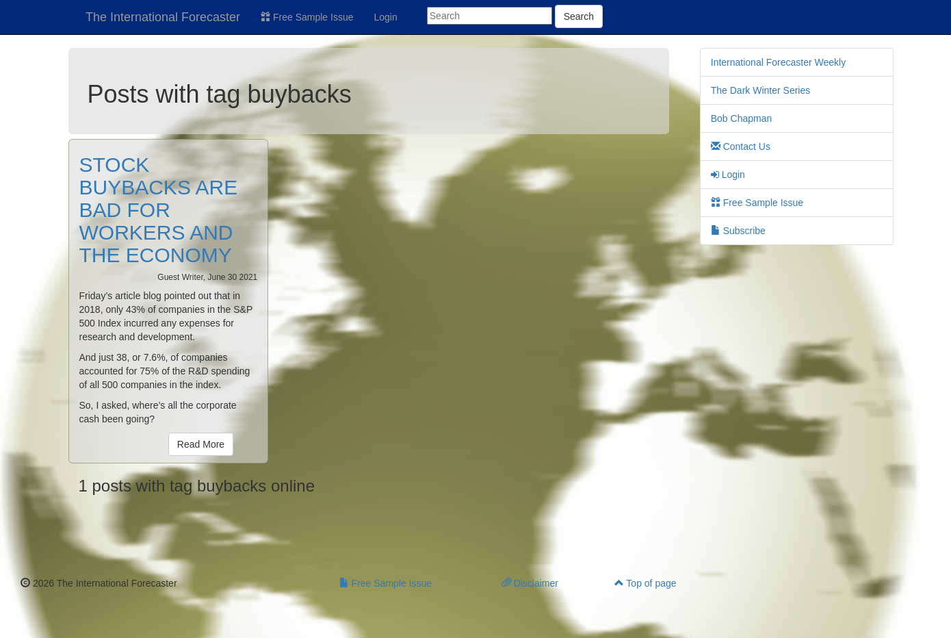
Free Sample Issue (307, 17)
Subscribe (738, 230)
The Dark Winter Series (760, 90)
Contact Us (740, 146)
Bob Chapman (741, 118)
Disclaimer (529, 583)
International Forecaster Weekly (778, 62)
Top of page (645, 583)
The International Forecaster (163, 17)
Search (579, 16)
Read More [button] (200, 444)
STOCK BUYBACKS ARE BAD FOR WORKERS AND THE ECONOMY (158, 209)
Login (386, 17)
